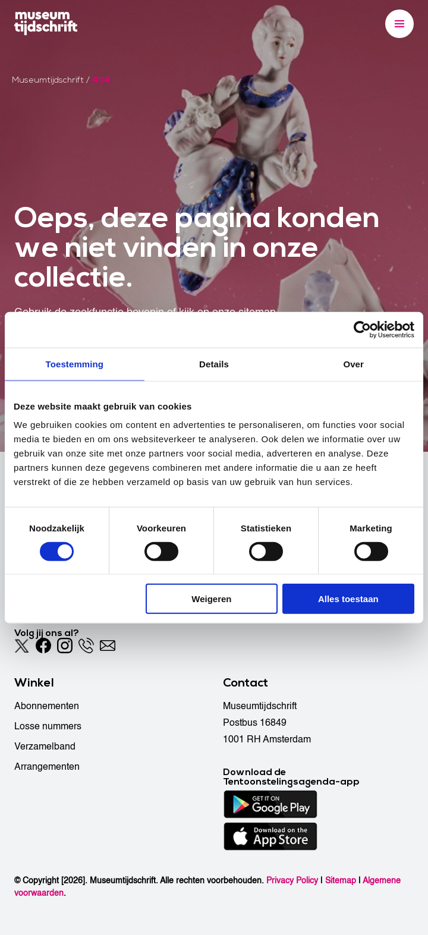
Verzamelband (44, 746)
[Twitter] (22, 645)
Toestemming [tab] (75, 363)
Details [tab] (214, 363)
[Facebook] (43, 645)
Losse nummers (47, 726)
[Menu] (399, 24)
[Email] (107, 645)
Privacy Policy (292, 880)
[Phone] (86, 645)
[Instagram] (65, 645)
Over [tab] (353, 363)
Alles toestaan (348, 599)
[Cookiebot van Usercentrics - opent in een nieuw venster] (362, 329)
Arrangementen (47, 767)
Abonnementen (46, 706)
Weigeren (211, 599)
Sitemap (340, 880)
